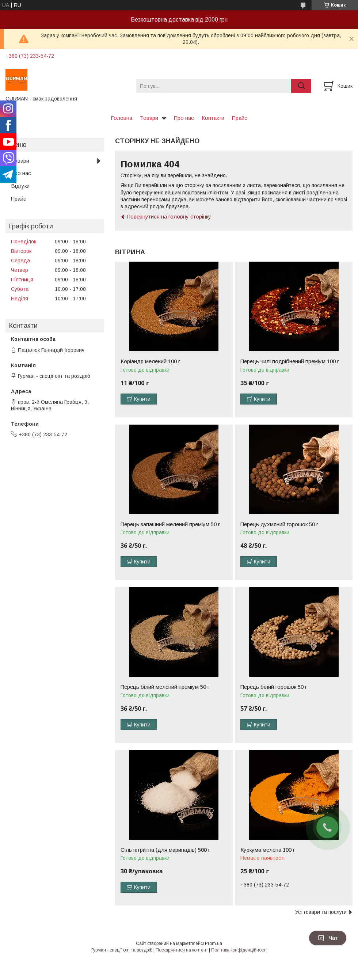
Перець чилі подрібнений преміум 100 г (289, 361)
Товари (149, 118)
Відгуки (20, 186)
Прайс (239, 118)
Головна (121, 118)
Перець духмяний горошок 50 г (279, 524)
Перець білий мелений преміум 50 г (165, 687)
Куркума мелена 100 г (267, 850)
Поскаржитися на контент (182, 950)
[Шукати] (301, 86)
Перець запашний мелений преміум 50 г (170, 524)
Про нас (184, 118)
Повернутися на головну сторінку (169, 216)
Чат (328, 938)
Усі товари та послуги (321, 912)
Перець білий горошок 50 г (273, 687)
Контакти (213, 118)
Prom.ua (213, 943)
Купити (142, 399)
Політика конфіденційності (239, 950)
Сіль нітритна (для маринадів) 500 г (165, 850)
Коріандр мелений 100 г (150, 361)
